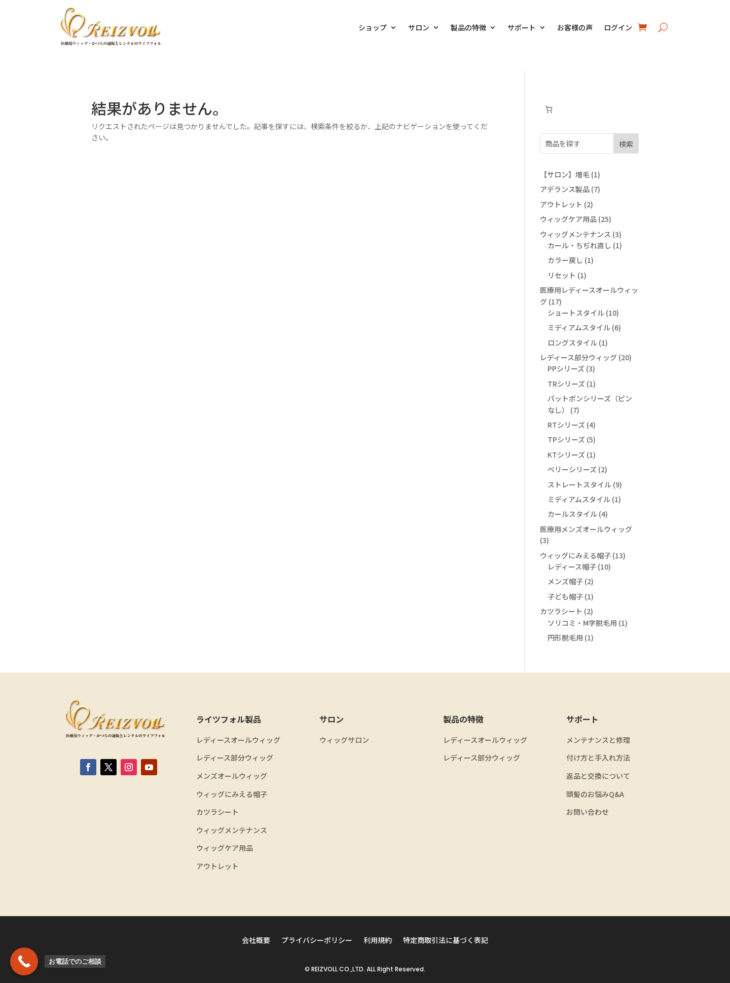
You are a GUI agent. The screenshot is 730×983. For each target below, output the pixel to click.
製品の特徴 (468, 27)
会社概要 (256, 940)
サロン (418, 27)
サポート (521, 27)
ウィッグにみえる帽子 (231, 794)
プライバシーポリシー (316, 940)
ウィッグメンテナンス (231, 830)
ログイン (618, 27)
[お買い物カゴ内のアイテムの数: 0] (549, 109)
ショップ (372, 27)
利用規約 (377, 940)
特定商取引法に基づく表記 (445, 940)
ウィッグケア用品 (224, 848)
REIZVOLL (324, 969)
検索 (626, 144)
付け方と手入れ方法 (598, 758)
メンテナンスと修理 (598, 740)
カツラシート (217, 812)
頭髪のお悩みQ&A (595, 794)
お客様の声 (575, 27)
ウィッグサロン (344, 740)
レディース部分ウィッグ (234, 758)
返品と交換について (598, 776)
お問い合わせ (587, 812)
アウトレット (217, 866)
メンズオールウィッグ (231, 776)
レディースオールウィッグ (238, 740)
